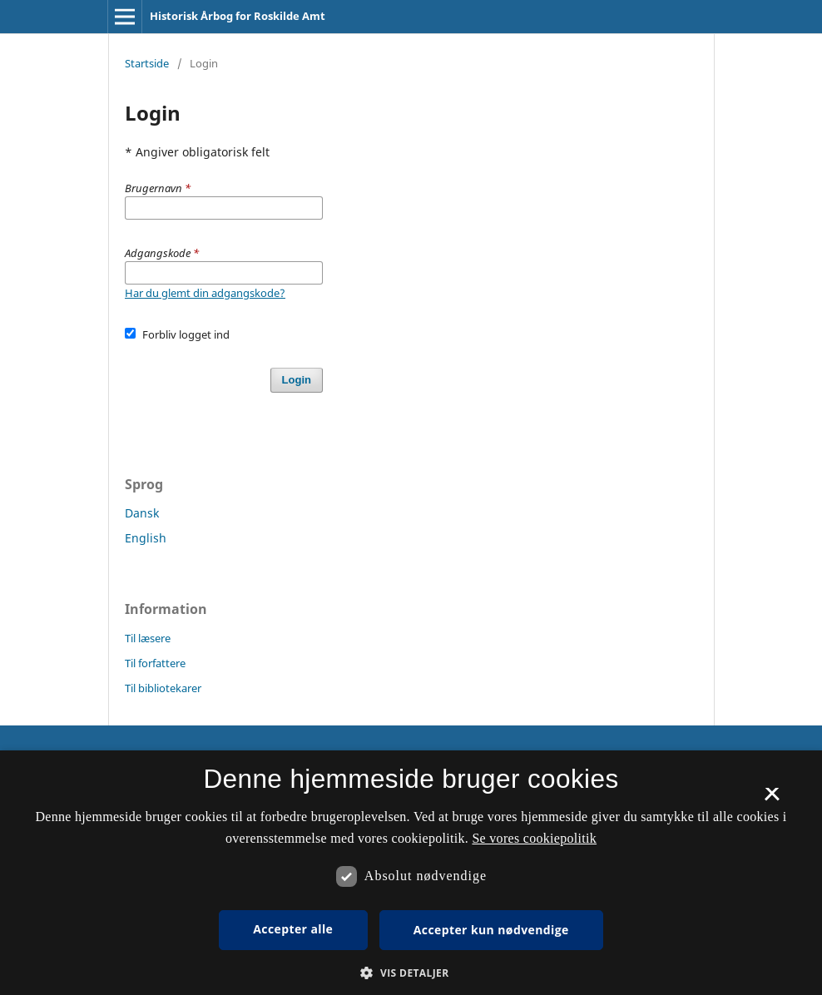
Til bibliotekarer (163, 688)
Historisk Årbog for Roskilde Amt (237, 15)
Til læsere (148, 638)
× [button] (771, 799)
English (145, 538)
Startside (147, 63)
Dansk (142, 513)
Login (296, 380)
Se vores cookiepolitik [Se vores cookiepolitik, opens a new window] (534, 838)
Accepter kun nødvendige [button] (491, 930)
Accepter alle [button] (293, 929)
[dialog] (411, 872)
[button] (410, 973)
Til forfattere (155, 663)
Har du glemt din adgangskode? (205, 292)
